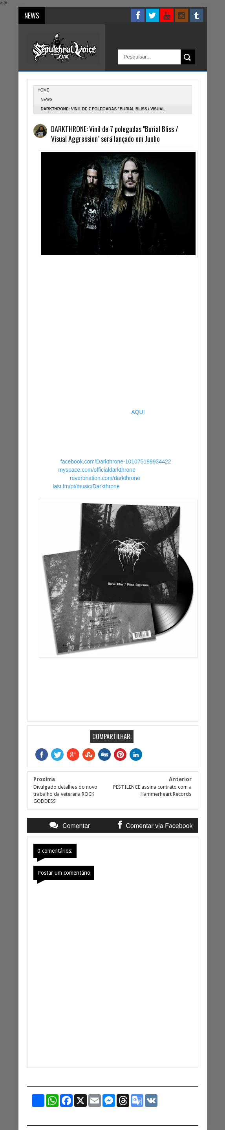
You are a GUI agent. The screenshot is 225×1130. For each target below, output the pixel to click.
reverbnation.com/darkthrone (105, 478)
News (47, 99)
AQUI (138, 412)
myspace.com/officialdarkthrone (96, 470)
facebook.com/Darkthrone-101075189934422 (115, 461)
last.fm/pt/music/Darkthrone (86, 486)
